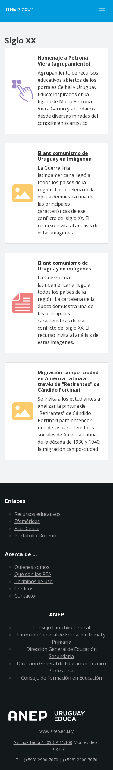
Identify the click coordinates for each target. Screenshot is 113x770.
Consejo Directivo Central (61, 627)
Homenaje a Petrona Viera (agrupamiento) (64, 60)
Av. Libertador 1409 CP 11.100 (43, 742)
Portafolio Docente (36, 535)
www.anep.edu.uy (56, 731)
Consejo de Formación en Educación (61, 677)
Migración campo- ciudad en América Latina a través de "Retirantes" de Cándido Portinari (69, 381)
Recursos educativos (37, 514)
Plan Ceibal (26, 528)
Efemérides (27, 521)
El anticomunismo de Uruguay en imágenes (64, 156)
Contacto (24, 595)
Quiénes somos (31, 567)
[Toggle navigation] (101, 11)
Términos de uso (33, 581)
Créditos (23, 588)
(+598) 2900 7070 (80, 760)
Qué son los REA (32, 574)
